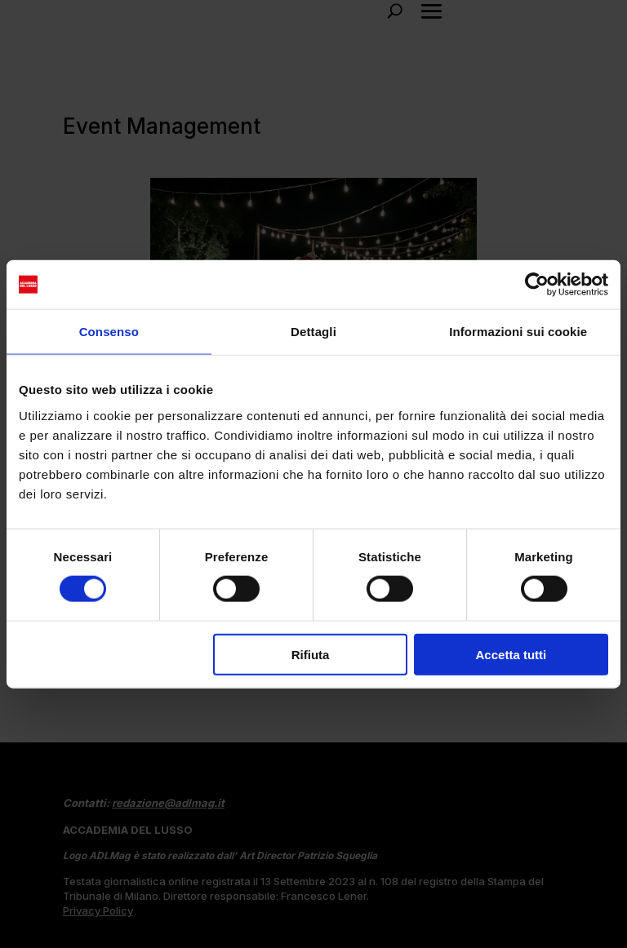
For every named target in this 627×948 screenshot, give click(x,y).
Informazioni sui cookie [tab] (518, 332)
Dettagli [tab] (313, 332)
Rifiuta (310, 654)
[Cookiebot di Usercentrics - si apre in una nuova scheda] (536, 284)
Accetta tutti (511, 654)
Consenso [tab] (109, 332)
